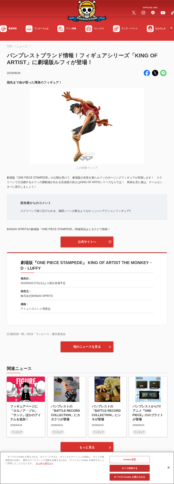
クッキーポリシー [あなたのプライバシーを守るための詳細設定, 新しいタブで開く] (44, 463)
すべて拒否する (129, 468)
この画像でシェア (87, 167)
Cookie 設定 (129, 459)
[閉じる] (168, 467)
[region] (87, 468)
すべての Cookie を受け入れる (129, 477)
